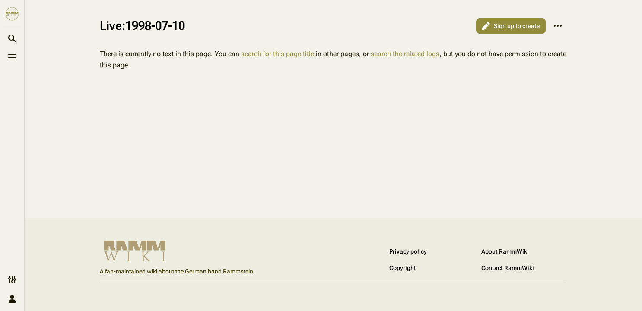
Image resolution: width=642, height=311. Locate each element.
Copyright (402, 267)
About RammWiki (505, 251)
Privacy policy (408, 251)
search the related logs (405, 54)
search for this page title (277, 54)
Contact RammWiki (507, 267)
